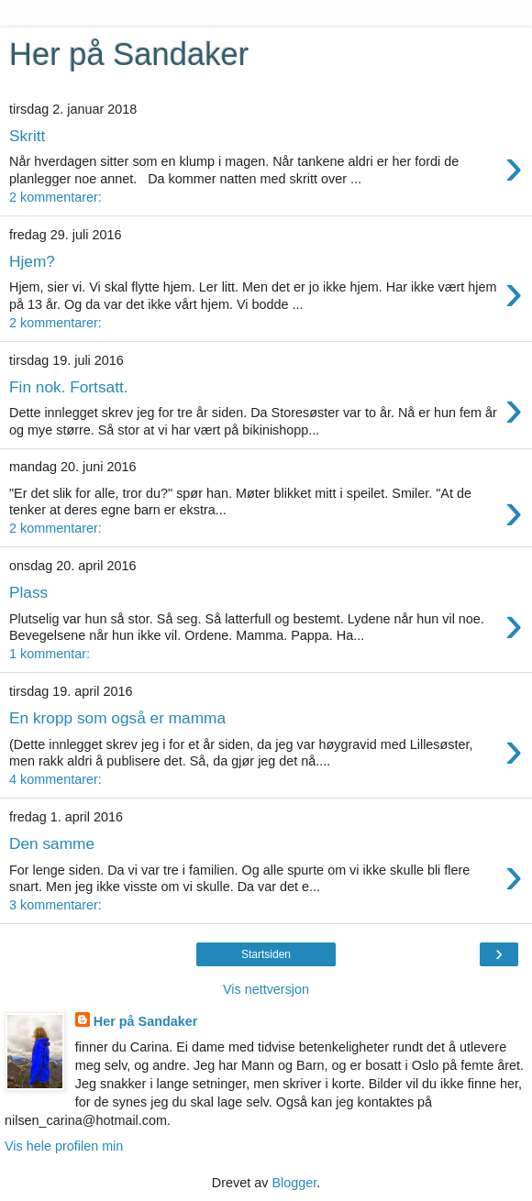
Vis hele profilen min (64, 1146)
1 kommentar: (49, 653)
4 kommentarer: (55, 779)
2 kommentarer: (55, 197)
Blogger (294, 1182)
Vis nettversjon (266, 989)
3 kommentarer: (55, 905)
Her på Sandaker (146, 1021)
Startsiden (266, 954)
